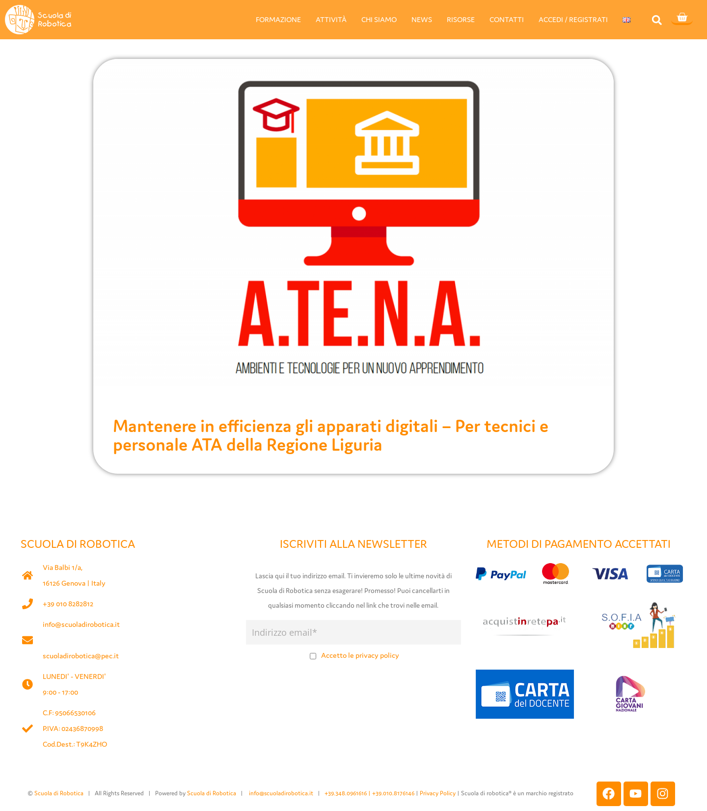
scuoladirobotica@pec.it (81, 655)
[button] (657, 20)
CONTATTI (506, 19)
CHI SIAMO (379, 19)
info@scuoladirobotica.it (81, 624)
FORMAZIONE (278, 19)
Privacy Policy (438, 793)
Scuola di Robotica (58, 793)
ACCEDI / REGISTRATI (573, 19)
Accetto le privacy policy (360, 655)
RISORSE (461, 19)
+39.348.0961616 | (348, 793)
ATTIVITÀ (331, 19)
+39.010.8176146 (394, 793)
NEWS (421, 19)
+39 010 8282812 (68, 603)
